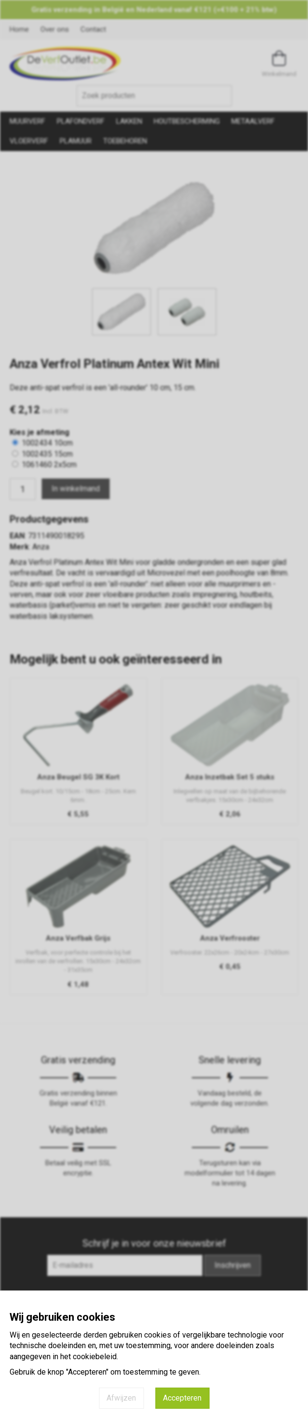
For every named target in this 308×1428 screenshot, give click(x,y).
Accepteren (182, 1397)
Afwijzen (121, 1397)
